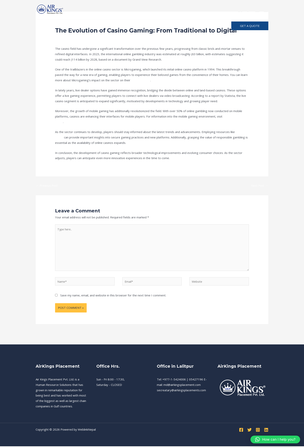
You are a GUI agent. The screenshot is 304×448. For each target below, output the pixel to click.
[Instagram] (257, 10)
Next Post (259, 185)
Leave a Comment (67, 38)
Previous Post (47, 185)
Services (61, 26)
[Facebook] (240, 10)
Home (43, 26)
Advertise (206, 26)
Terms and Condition (132, 26)
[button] (249, 25)
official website (141, 80)
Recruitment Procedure (91, 26)
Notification (184, 26)
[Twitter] (248, 10)
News (86, 38)
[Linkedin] (265, 10)
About (161, 26)
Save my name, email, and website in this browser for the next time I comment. (113, 297)
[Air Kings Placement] (50, 9)
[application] (166, 26)
